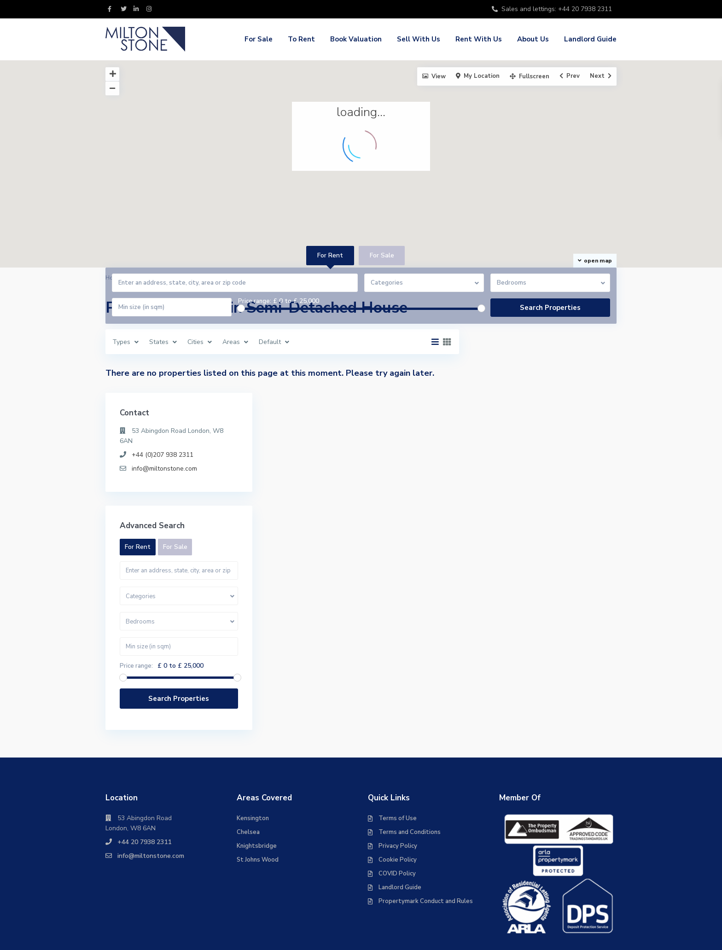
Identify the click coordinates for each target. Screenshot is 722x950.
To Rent (301, 39)
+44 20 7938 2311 (144, 746)
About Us (533, 39)
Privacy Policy (397, 750)
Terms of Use (397, 723)
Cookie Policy (397, 764)
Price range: (254, 301)
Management (549, 908)
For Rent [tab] (330, 255)
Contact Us (599, 908)
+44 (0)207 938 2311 (530, 359)
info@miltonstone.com (532, 373)
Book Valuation (356, 39)
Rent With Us (478, 39)
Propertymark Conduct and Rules (425, 806)
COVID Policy (397, 778)
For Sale (259, 39)
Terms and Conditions (409, 737)
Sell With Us (418, 39)
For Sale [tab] (382, 255)
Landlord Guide (590, 39)
